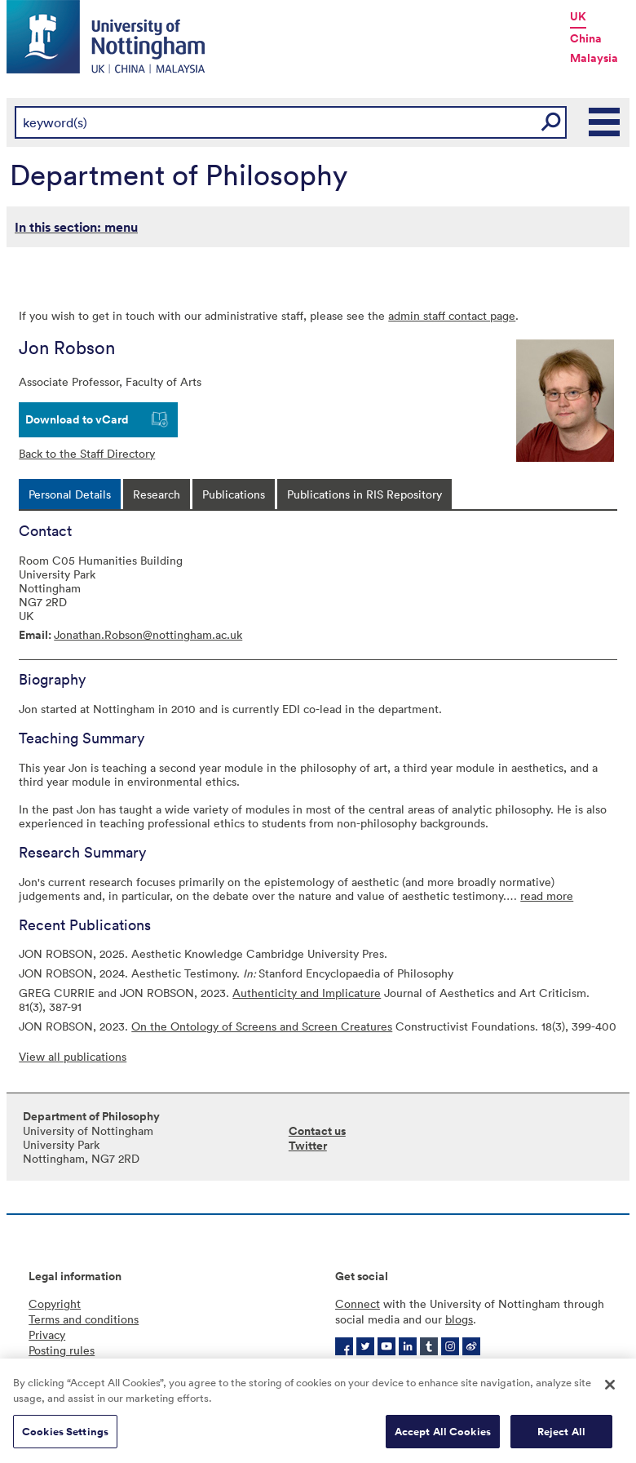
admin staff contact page (451, 315)
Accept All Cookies (443, 1438)
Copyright (55, 1303)
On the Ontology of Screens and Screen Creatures (261, 1026)
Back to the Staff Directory (87, 453)
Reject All (561, 1438)
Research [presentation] (156, 494)
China (586, 38)
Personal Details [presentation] (70, 494)
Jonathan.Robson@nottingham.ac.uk (148, 634)
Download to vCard (77, 419)
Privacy (47, 1334)
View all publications (72, 1056)
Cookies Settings (65, 1438)
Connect (357, 1303)
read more (546, 895)
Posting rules (62, 1350)
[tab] (70, 494)
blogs (459, 1319)
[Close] (610, 1391)
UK (578, 16)
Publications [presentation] (233, 494)
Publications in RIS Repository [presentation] (364, 494)
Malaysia (594, 58)
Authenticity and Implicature (306, 992)
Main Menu (605, 122)
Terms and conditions (84, 1319)
